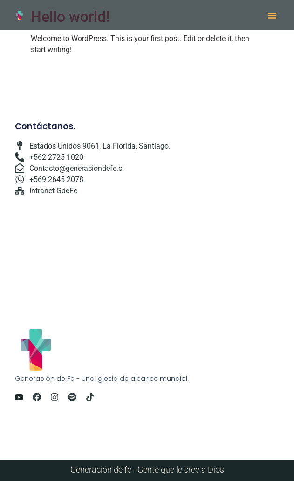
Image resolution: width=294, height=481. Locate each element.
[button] (272, 15)
